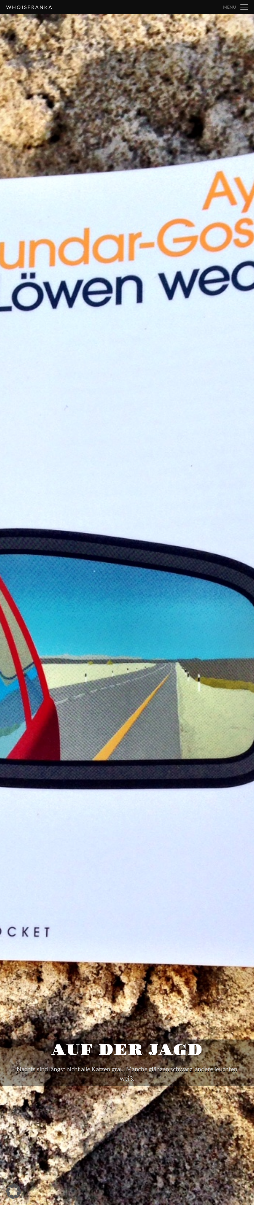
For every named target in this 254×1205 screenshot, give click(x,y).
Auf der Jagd (127, 1050)
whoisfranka (29, 7)
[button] (13, 1191)
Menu (229, 7)
